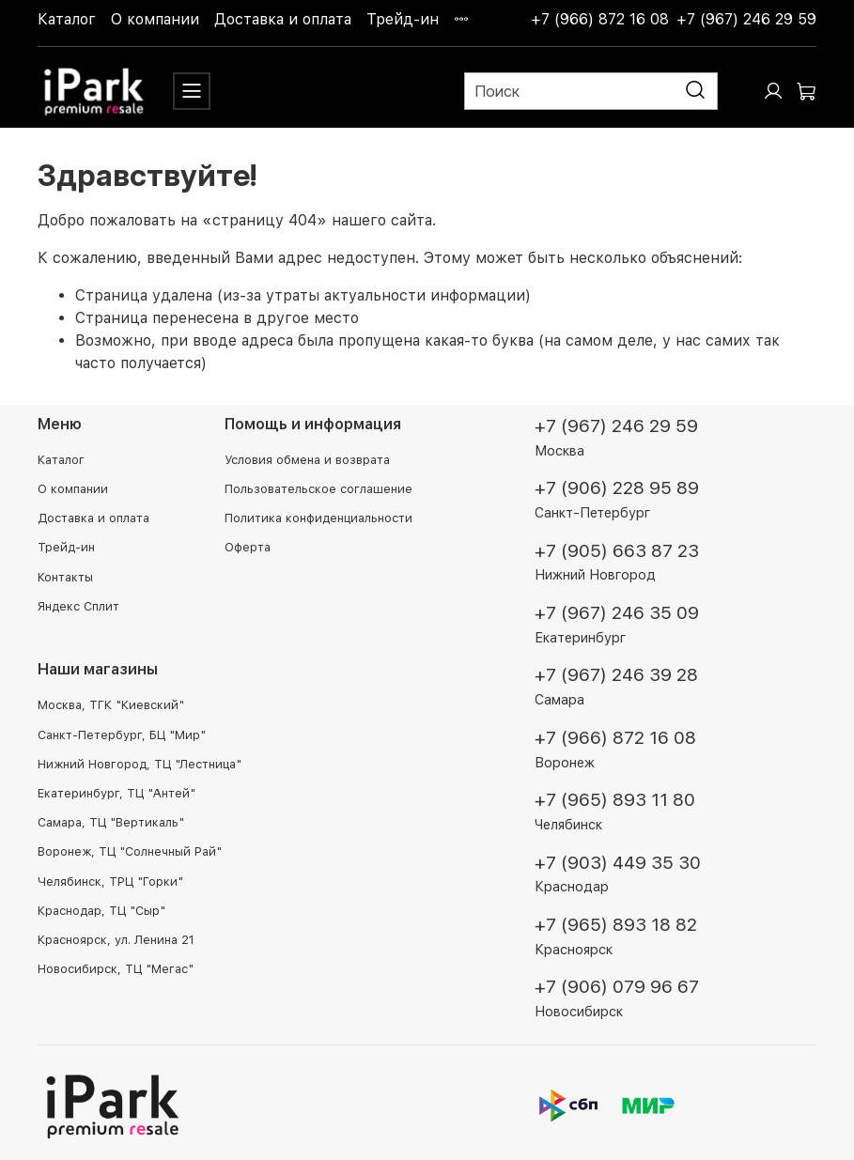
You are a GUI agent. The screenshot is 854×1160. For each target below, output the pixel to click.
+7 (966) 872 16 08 (600, 19)
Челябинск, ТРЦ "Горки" (110, 881)
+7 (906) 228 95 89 (617, 488)
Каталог (67, 19)
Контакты (65, 577)
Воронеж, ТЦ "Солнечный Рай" (130, 851)
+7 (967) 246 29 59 (746, 19)
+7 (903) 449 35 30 (618, 863)
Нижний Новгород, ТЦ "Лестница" (139, 764)
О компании (155, 19)
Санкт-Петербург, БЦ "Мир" (122, 735)
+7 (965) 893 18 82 (616, 925)
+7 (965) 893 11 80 (615, 800)
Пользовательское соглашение (318, 489)
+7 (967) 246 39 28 (616, 675)
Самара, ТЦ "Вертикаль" (111, 822)
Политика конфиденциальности (318, 518)
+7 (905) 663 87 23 (617, 551)
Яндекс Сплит (78, 606)
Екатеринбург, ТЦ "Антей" (116, 793)
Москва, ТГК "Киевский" (111, 705)
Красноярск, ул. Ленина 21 (116, 940)
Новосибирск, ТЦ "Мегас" (116, 969)
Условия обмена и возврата (307, 460)
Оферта (248, 547)
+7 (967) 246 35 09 (617, 613)
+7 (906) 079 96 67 (617, 987)
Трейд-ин (402, 19)
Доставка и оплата (282, 19)
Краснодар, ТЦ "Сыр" (101, 911)
